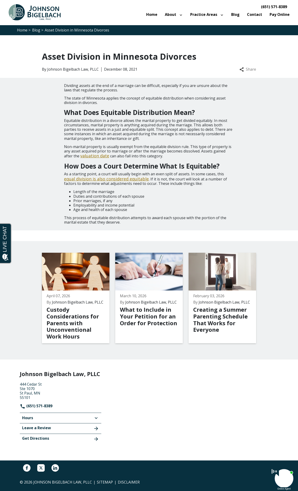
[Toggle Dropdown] (181, 14)
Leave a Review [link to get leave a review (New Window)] (60, 428)
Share (248, 69)
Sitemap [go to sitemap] (105, 482)
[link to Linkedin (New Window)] (55, 468)
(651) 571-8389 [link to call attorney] (274, 7)
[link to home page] (37, 12)
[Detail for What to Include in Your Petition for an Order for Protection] (152, 298)
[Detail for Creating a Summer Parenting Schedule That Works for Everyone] (225, 298)
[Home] (151, 14)
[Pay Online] (280, 14)
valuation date (94, 156)
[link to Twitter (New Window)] (41, 468)
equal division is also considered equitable (106, 179)
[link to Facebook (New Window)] (26, 468)
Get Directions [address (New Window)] (60, 439)
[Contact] (254, 14)
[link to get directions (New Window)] (60, 390)
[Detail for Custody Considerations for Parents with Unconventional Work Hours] (78, 298)
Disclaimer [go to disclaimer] (129, 482)
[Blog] (235, 14)
